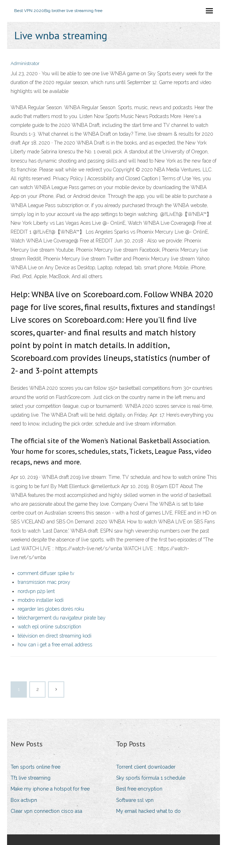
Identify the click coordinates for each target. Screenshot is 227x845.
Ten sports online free (35, 767)
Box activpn (24, 800)
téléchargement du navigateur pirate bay (62, 618)
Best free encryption (139, 789)
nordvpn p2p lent (36, 591)
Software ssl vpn (135, 800)
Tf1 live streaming (30, 778)
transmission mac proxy (44, 582)
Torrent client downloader (145, 767)
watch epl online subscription (49, 626)
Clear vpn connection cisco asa (46, 811)
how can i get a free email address (55, 644)
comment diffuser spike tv (46, 573)
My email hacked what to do (148, 811)
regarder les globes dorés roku (51, 609)
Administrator (25, 63)
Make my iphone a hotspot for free (50, 789)
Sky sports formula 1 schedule (150, 778)
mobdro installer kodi (41, 600)
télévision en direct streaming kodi (54, 636)
